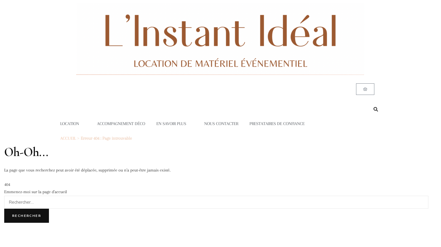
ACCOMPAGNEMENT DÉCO (121, 123)
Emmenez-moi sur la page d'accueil (35, 191)
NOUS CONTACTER (221, 123)
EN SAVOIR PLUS (174, 123)
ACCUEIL (68, 138)
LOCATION (73, 123)
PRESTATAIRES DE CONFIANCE (277, 123)
